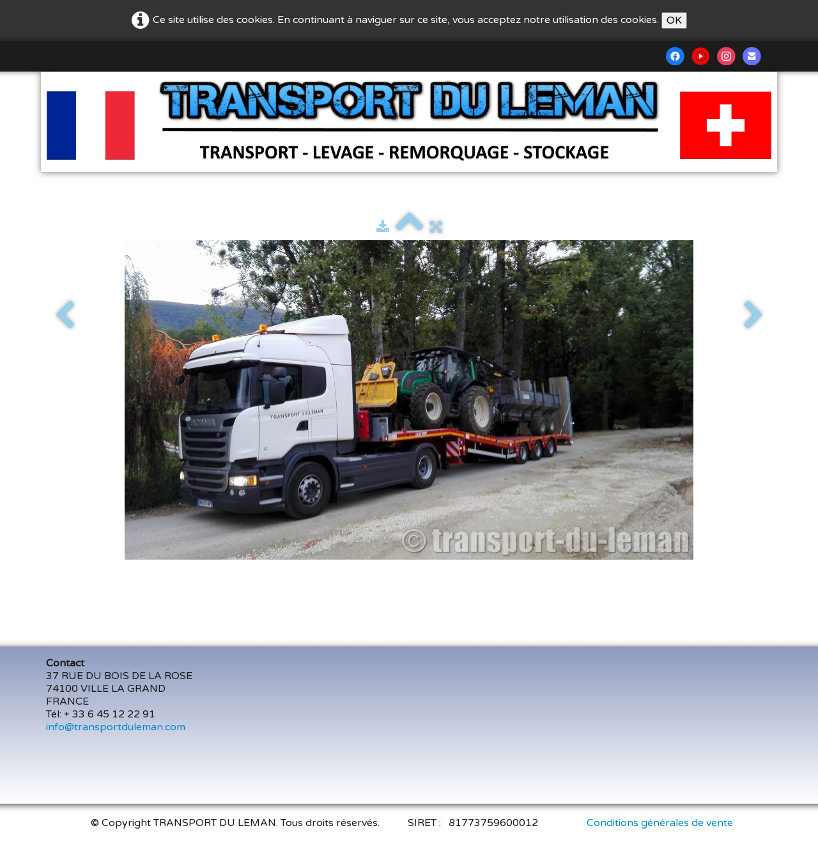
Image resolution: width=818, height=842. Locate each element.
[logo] (62, 90)
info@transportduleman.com (115, 727)
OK (674, 20)
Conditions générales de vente (660, 822)
